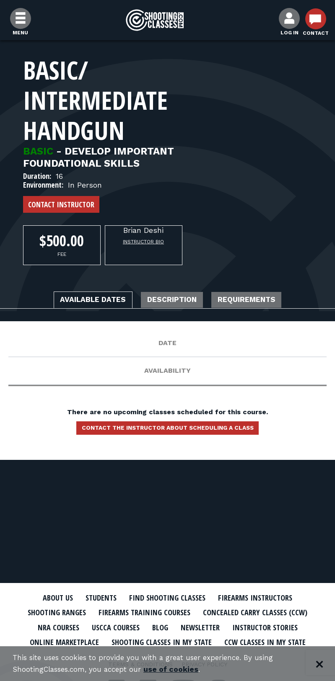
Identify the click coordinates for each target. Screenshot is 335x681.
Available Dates (81, 301)
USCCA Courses (109, 626)
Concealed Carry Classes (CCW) (265, 612)
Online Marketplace (53, 641)
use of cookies (179, 669)
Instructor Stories (273, 626)
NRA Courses (47, 626)
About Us (46, 598)
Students (94, 598)
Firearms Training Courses (142, 612)
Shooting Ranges (46, 612)
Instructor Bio (143, 242)
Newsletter (201, 626)
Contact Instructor (61, 204)
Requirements (259, 301)
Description (173, 301)
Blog (157, 626)
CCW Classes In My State (274, 641)
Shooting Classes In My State (160, 641)
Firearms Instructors (264, 598)
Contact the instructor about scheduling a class (168, 430)
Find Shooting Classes (167, 598)
